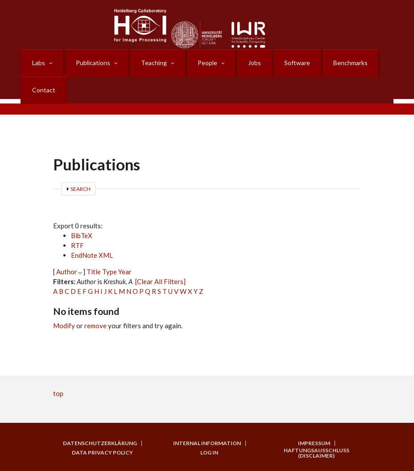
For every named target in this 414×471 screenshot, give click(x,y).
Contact (43, 90)
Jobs (254, 62)
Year (125, 272)
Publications (93, 62)
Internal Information (207, 443)
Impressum (314, 443)
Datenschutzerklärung (100, 443)
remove (95, 326)
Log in (209, 452)
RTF (77, 245)
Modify (64, 326)
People (207, 62)
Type (109, 272)
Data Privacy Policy (102, 452)
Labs (38, 62)
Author (66, 272)
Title (94, 272)
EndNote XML (92, 255)
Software (297, 62)
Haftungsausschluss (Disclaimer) (316, 453)
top (58, 393)
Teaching (154, 62)
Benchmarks (350, 62)
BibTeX (81, 235)
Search (80, 189)
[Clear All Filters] (160, 281)
